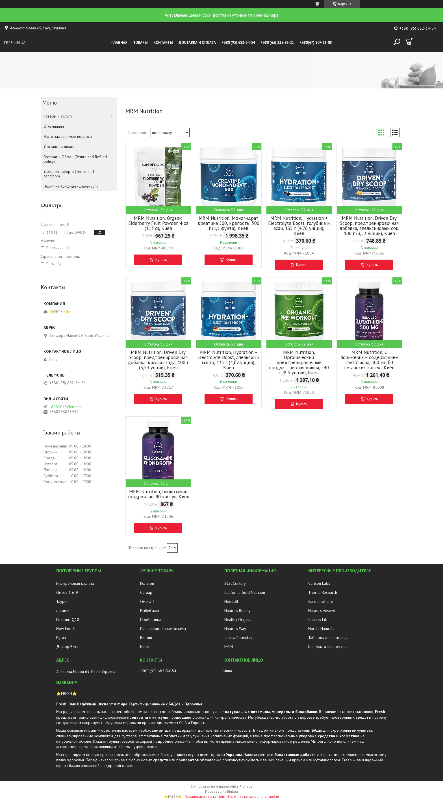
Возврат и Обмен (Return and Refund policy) (75, 159)
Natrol (145, 646)
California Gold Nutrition (244, 592)
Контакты (163, 42)
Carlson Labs (319, 583)
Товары (140, 42)
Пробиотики (150, 619)
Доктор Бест (67, 646)
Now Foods (65, 628)
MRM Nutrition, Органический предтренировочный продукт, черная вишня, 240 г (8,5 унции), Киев (299, 362)
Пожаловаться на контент (204, 796)
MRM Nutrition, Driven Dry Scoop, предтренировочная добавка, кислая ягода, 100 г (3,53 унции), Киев (158, 360)
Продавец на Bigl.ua (221, 791)
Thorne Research (322, 592)
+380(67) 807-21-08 (315, 42)
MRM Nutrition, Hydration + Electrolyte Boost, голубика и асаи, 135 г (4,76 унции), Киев (299, 226)
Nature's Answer (321, 610)
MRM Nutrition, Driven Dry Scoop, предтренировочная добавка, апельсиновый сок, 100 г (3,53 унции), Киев (369, 226)
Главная (119, 42)
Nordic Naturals (321, 628)
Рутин (61, 637)
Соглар (146, 592)
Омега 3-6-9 (67, 592)
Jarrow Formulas (238, 637)
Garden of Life (320, 601)
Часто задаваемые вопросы (68, 136)
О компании (54, 126)
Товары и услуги (58, 116)
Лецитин (63, 610)
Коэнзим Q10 (67, 619)
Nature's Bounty (237, 610)
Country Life (318, 619)
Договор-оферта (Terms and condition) (69, 174)
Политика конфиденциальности (253, 796)
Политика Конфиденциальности (71, 186)
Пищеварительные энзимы (163, 628)
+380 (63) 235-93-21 (277, 42)
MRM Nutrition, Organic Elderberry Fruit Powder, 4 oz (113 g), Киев (158, 223)
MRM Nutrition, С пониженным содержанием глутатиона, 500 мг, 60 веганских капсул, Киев (369, 360)
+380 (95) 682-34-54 (238, 42)
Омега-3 (147, 601)
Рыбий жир (149, 610)
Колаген (147, 583)
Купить (161, 259)
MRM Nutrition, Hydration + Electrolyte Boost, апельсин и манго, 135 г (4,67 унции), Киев (228, 360)
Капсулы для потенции (328, 646)
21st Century (235, 583)
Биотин (146, 637)
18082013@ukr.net (65, 407)
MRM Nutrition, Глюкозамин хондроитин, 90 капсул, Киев (158, 494)
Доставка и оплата (197, 42)
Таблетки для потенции (328, 637)
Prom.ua (246, 786)
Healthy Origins (237, 619)
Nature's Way (235, 628)
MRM (228, 646)
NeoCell (231, 601)
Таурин (62, 601)
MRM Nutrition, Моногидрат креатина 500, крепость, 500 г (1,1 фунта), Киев (228, 223)
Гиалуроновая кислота (75, 583)
